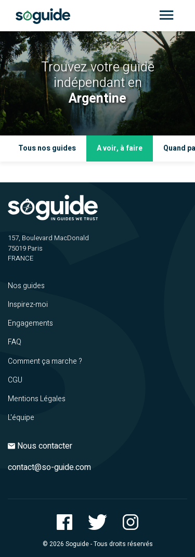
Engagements (30, 323)
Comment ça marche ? (45, 361)
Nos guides (26, 285)
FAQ (14, 342)
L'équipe (21, 417)
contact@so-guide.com (49, 467)
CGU (15, 380)
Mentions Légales (37, 398)
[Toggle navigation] (166, 16)
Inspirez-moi (28, 304)
